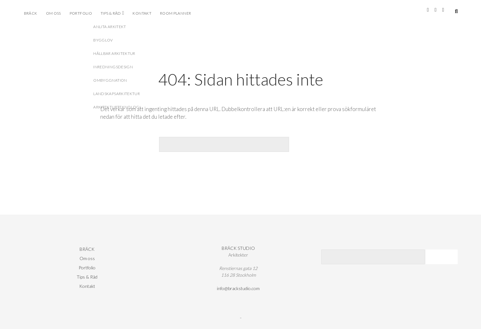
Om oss (53, 13)
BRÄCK (30, 13)
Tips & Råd (111, 13)
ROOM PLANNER (175, 13)
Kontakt (142, 13)
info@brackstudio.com (238, 288)
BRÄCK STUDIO (238, 248)
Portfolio (81, 13)
